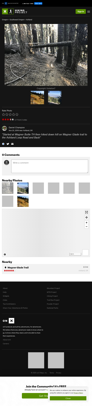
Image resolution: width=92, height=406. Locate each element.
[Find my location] (87, 217)
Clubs (5, 300)
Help (4, 292)
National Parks (52, 308)
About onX (7, 340)
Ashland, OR (28, 130)
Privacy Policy (78, 393)
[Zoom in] (87, 223)
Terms (52, 373)
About (5, 288)
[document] (68, 394)
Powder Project (53, 304)
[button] (3, 143)
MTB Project (51, 292)
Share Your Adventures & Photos (15, 308)
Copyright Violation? (46, 88)
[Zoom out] (87, 226)
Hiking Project (52, 296)
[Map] (46, 233)
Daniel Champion (17, 127)
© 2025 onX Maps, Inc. (39, 373)
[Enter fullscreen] (87, 212)
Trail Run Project (53, 300)
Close (68, 398)
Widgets (6, 296)
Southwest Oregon (17, 19)
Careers (6, 343)
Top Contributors (9, 304)
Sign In (80, 11)
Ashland (29, 19)
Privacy (58, 373)
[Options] (85, 252)
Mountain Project (53, 288)
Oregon (5, 19)
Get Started (46, 395)
